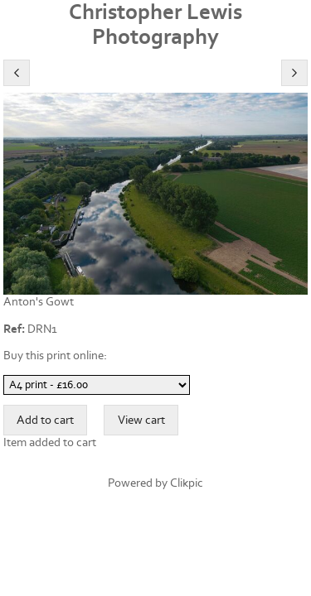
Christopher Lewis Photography (155, 25)
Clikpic (186, 483)
